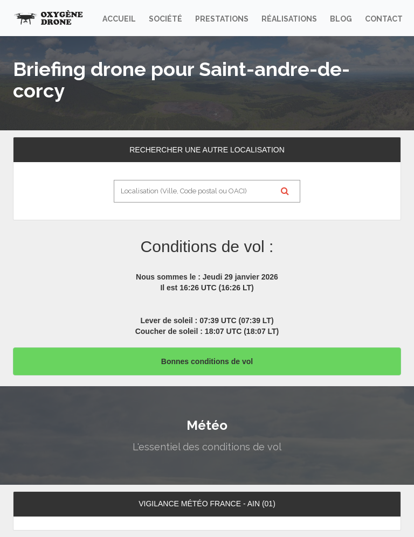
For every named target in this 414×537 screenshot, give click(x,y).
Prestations (222, 19)
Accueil (119, 19)
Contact (384, 19)
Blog (341, 19)
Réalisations (289, 19)
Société (165, 19)
